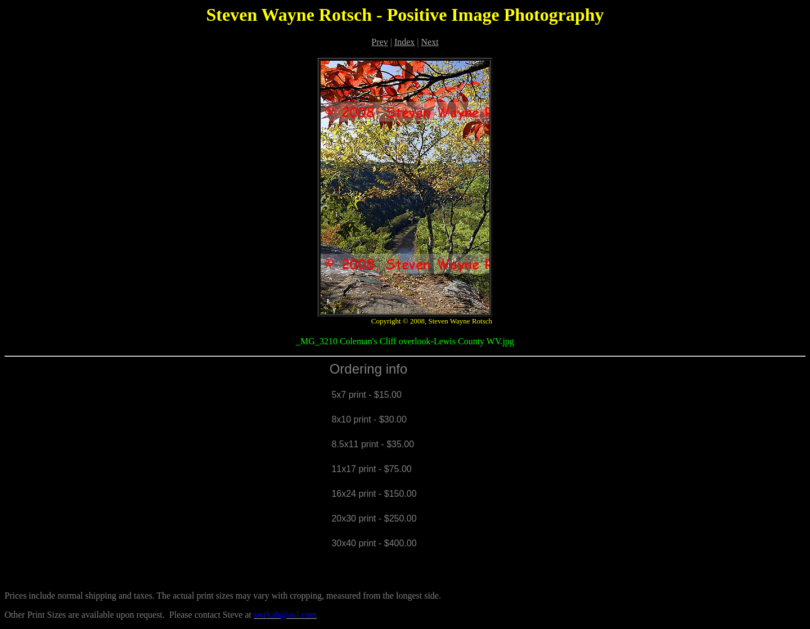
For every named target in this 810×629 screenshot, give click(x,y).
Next (430, 42)
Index (404, 42)
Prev (379, 42)
